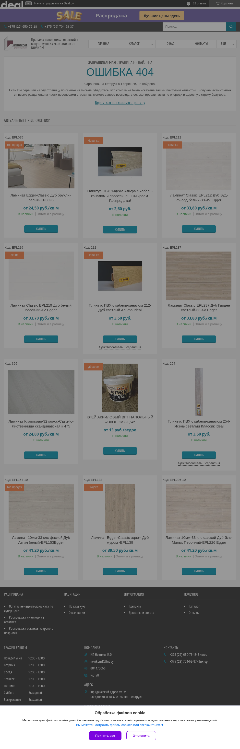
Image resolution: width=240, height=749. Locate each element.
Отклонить (141, 735)
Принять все (105, 735)
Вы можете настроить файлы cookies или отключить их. (118, 725)
